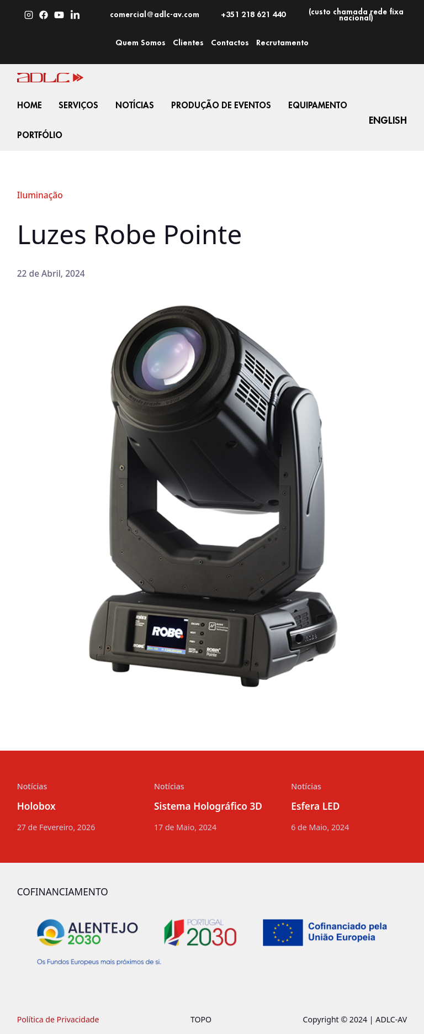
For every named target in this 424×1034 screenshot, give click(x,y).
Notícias (32, 786)
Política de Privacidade (58, 1019)
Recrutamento (282, 42)
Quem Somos (140, 42)
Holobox (36, 807)
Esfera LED (315, 807)
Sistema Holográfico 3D (208, 807)
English (388, 120)
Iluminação (40, 195)
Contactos (230, 42)
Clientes (188, 42)
